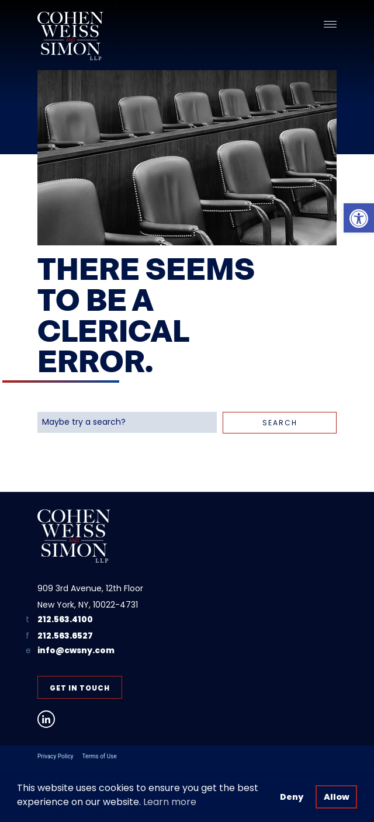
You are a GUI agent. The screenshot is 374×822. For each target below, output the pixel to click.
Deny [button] (291, 797)
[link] (359, 218)
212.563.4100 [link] (65, 619)
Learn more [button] (169, 802)
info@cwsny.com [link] (76, 650)
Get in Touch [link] (80, 688)
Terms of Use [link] (99, 756)
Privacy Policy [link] (55, 756)
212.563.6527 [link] (65, 635)
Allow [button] (336, 797)
